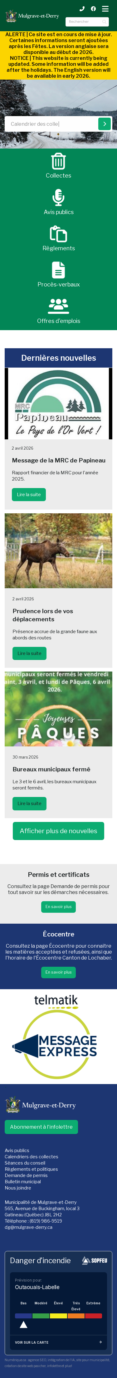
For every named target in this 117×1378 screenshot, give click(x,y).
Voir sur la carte (58, 1343)
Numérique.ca (15, 1360)
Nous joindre (18, 1188)
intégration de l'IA (61, 1360)
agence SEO (37, 1360)
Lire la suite (29, 494)
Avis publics (17, 1150)
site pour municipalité (92, 1360)
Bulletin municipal (23, 1182)
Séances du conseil (25, 1163)
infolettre (54, 1366)
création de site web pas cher (25, 1366)
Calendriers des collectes (31, 1157)
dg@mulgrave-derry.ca (28, 1227)
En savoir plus (59, 906)
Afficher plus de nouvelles (58, 831)
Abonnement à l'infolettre (41, 1127)
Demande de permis (26, 1175)
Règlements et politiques (31, 1169)
